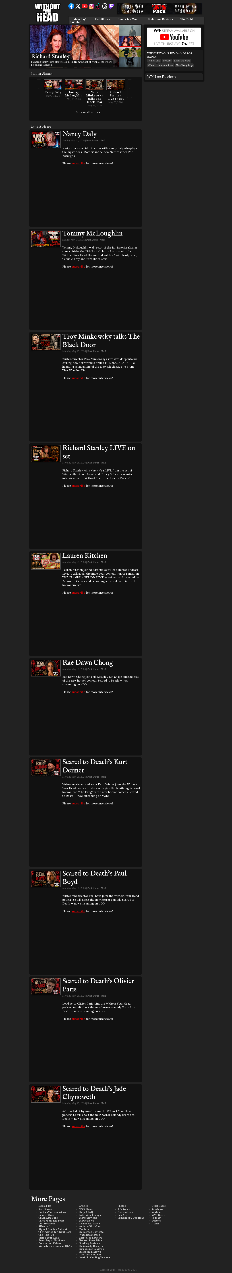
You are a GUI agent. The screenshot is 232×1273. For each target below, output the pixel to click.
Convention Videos (49, 1243)
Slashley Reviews (89, 1243)
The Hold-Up (46, 1234)
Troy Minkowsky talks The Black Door (94, 97)
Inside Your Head (48, 1237)
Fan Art (122, 1215)
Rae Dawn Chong (87, 663)
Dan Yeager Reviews (91, 1249)
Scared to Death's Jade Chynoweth (94, 1093)
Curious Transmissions (52, 1212)
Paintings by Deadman (131, 1217)
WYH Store (158, 1215)
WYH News (86, 1209)
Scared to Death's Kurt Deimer (94, 766)
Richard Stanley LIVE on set (115, 95)
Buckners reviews (90, 1251)
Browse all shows (87, 112)
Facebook (157, 1209)
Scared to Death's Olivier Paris (98, 985)
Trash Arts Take (48, 1217)
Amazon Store (165, 65)
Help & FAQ (86, 1212)
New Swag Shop (184, 65)
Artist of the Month (90, 1226)
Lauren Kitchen (84, 556)
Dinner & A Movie (89, 1223)
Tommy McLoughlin (73, 93)
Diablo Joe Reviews (160, 19)
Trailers (84, 1229)
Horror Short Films (90, 1240)
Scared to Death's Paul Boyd (94, 877)
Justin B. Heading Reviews (94, 1257)
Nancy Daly (53, 92)
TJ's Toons (124, 1209)
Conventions (125, 1212)
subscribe (78, 163)
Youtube (156, 1212)
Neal (102, 140)
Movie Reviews (88, 1217)
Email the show (182, 60)
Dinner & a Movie (128, 19)
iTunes (152, 65)
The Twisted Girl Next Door (54, 1231)
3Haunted (44, 1226)
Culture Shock (46, 1223)
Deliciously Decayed (91, 1246)
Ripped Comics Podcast (52, 1229)
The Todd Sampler (90, 1254)
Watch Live (154, 60)
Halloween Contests (91, 1231)
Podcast (167, 60)
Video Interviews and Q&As (55, 1246)
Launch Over (46, 1215)
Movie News (86, 1220)
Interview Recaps (90, 1215)
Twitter (156, 1220)
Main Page (80, 19)
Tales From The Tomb (51, 1220)
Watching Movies (89, 1234)
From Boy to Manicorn (51, 1240)
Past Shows (102, 19)
